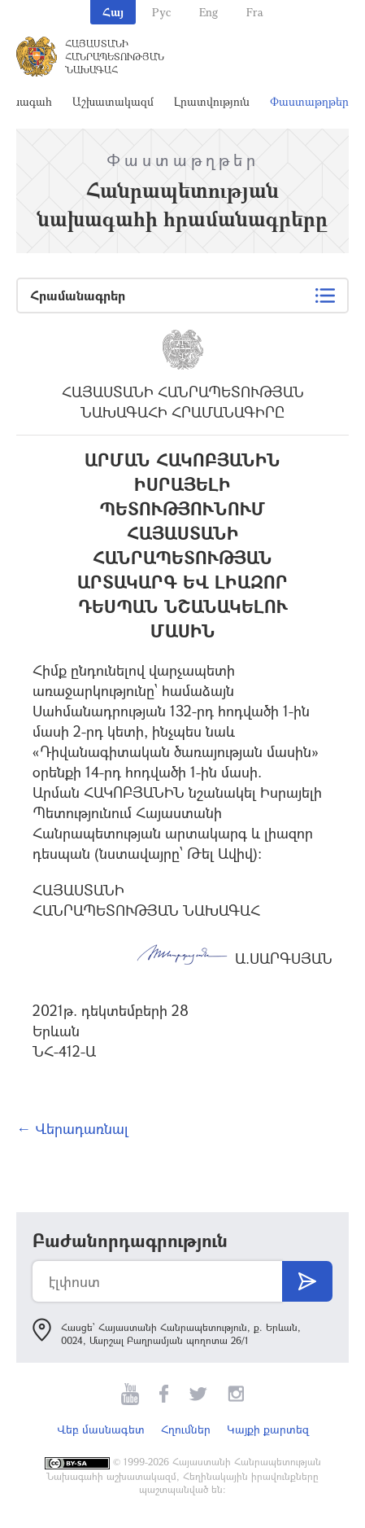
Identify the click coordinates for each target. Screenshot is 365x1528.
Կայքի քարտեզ (268, 1429)
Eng (208, 12)
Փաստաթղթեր (309, 101)
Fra (254, 12)
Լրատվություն (212, 101)
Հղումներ (186, 1429)
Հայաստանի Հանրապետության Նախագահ (114, 56)
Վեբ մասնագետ (101, 1429)
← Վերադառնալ (72, 1128)
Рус (161, 12)
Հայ (113, 12)
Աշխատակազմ (113, 101)
